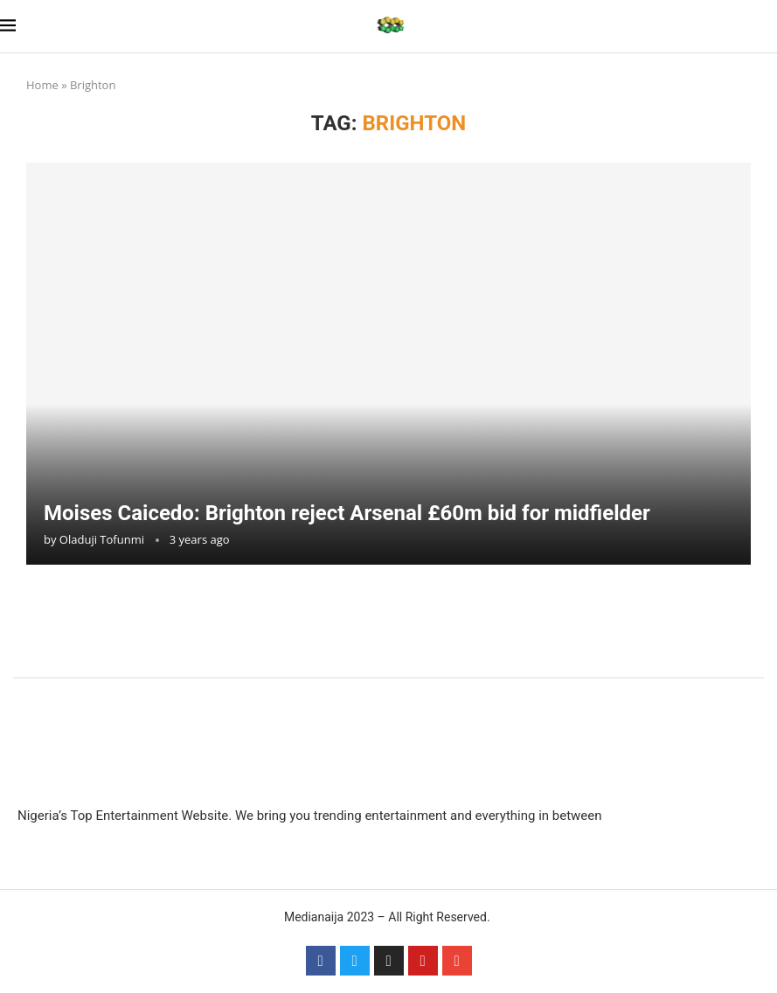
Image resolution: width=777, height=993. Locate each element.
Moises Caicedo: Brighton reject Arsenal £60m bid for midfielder (347, 513)
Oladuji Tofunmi (101, 539)
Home (42, 85)
